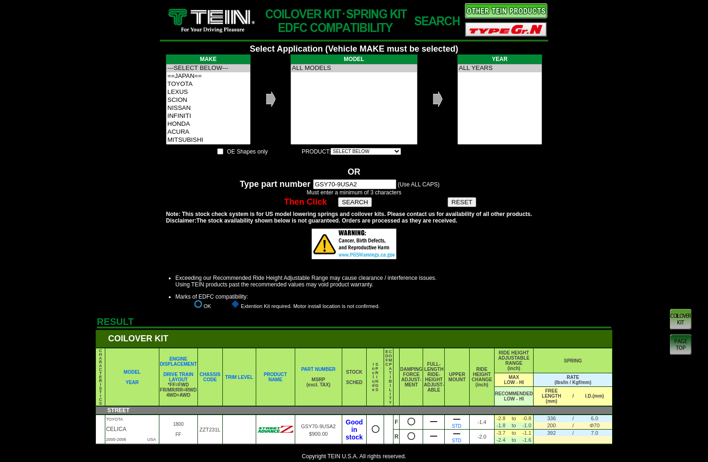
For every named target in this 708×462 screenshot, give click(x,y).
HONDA (208, 124)
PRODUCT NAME (275, 377)
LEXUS (208, 92)
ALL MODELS (354, 68)
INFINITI (208, 116)
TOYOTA (208, 84)
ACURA (208, 132)
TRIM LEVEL (239, 377)
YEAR (132, 382)
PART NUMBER (318, 369)
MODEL (132, 372)
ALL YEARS (500, 68)
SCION (208, 100)
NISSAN (208, 108)
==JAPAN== (208, 76)
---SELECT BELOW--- (208, 68)
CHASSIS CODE (209, 377)
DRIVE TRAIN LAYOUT (178, 377)
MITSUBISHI (208, 140)
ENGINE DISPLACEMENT (178, 361)
